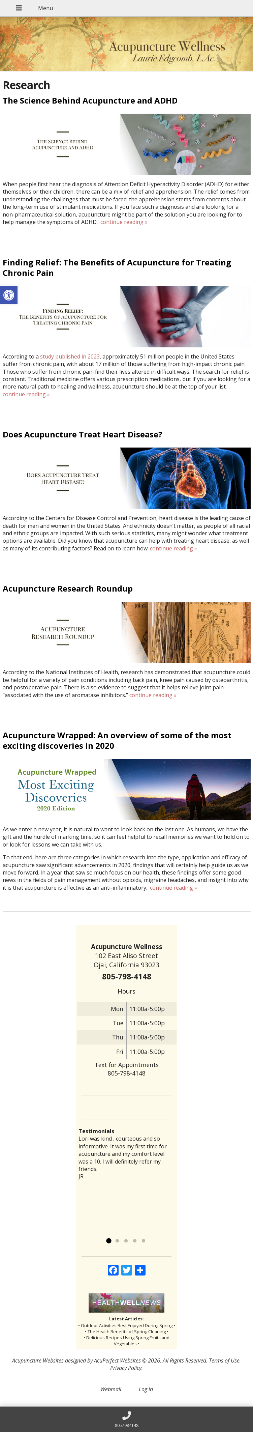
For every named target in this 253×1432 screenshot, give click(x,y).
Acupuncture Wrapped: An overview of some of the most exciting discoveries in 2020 (117, 740)
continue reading (124, 222)
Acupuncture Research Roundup (68, 588)
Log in (146, 1389)
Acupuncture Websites (38, 1360)
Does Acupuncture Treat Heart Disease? (82, 434)
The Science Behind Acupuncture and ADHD (90, 100)
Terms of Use (224, 1360)
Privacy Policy (125, 1368)
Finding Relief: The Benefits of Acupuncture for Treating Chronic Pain (117, 267)
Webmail (110, 1389)
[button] (9, 295)
